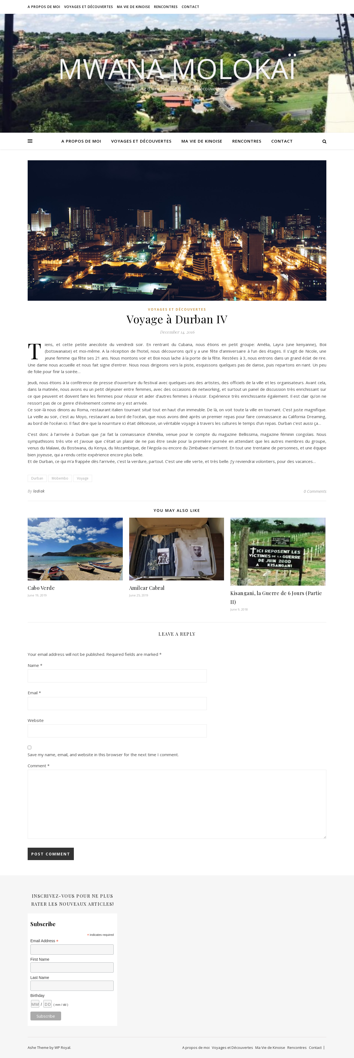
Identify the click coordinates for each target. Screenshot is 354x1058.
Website (36, 720)
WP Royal (62, 1047)
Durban (37, 478)
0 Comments (315, 491)
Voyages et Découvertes (88, 6)
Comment (39, 765)
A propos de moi (44, 6)
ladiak (39, 491)
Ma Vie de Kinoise (133, 6)
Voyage (82, 478)
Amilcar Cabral (147, 588)
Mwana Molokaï (177, 68)
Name (35, 665)
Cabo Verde (41, 588)
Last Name (39, 977)
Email (34, 692)
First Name (39, 959)
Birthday (37, 995)
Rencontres (166, 6)
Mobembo (60, 478)
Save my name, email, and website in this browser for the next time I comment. (103, 754)
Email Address (44, 941)
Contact (190, 6)
